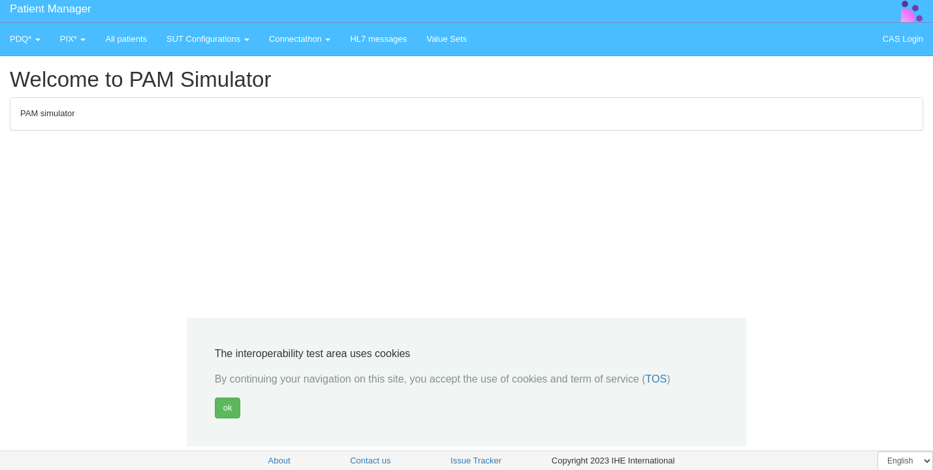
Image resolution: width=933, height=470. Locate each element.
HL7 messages (378, 39)
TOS (656, 378)
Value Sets (446, 39)
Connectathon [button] (300, 39)
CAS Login (903, 39)
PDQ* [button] (25, 39)
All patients (126, 39)
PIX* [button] (73, 39)
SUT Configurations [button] (207, 39)
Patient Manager (50, 9)
